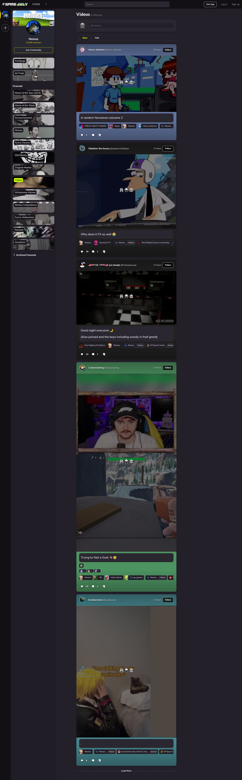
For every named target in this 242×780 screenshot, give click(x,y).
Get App (210, 4)
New (85, 37)
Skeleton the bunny (99, 148)
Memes (33, 39)
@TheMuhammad (128, 265)
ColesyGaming (96, 367)
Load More (126, 770)
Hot (97, 37)
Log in (224, 4)
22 (87, 354)
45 (87, 586)
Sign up (236, 4)
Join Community (33, 50)
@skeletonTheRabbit (119, 148)
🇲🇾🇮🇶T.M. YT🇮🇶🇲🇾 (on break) (104, 265)
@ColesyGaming (111, 368)
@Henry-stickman (113, 50)
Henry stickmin (96, 49)
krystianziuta (95, 599)
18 (87, 251)
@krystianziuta (109, 600)
